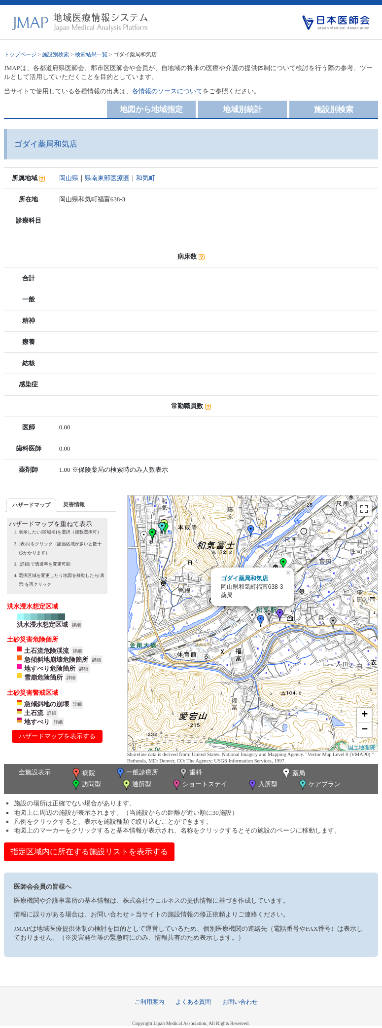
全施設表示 (35, 772)
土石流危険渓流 (46, 650)
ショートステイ (199, 785)
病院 (82, 774)
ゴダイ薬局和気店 (244, 578)
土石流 (33, 713)
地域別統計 (242, 109)
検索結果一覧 (91, 54)
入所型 (262, 785)
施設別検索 (55, 54)
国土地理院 (361, 747)
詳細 (76, 624)
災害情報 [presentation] (74, 504)
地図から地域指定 (151, 109)
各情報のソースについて (167, 91)
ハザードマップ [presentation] (31, 505)
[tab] (31, 505)
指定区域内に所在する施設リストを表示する (89, 851)
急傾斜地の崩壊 (46, 704)
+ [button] (364, 715)
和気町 (145, 178)
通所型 (136, 785)
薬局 (292, 774)
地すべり (37, 721)
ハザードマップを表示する (57, 736)
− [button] (364, 730)
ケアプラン (319, 785)
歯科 (190, 773)
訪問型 (85, 785)
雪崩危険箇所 (43, 677)
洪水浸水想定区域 (42, 624)
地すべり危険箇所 (49, 668)
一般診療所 (136, 773)
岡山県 (68, 178)
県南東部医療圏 (107, 178)
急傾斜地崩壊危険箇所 (56, 659)
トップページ (20, 54)
